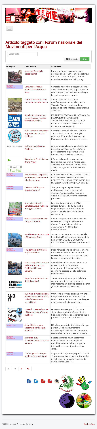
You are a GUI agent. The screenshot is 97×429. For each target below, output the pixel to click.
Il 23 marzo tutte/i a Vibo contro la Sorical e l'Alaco (36, 101)
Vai (84, 59)
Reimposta (72, 59)
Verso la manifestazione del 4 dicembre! (36, 279)
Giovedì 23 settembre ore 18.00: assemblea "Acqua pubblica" (36, 312)
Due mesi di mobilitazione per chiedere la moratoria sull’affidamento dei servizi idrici (37, 297)
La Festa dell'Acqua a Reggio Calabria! (34, 189)
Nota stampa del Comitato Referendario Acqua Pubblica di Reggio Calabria (37, 266)
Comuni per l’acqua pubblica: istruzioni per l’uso (35, 89)
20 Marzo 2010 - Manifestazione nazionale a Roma (37, 340)
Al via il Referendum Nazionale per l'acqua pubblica (35, 328)
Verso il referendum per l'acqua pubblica (36, 220)
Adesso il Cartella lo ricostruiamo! (34, 72)
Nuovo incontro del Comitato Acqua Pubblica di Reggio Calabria (36, 206)
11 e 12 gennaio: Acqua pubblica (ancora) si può (36, 355)
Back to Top (89, 424)
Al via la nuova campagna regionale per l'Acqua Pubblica (36, 133)
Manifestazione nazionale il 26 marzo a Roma (37, 235)
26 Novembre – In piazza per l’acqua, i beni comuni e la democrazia (36, 177)
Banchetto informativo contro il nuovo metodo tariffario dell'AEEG (35, 118)
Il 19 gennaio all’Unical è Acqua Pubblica (36, 251)
